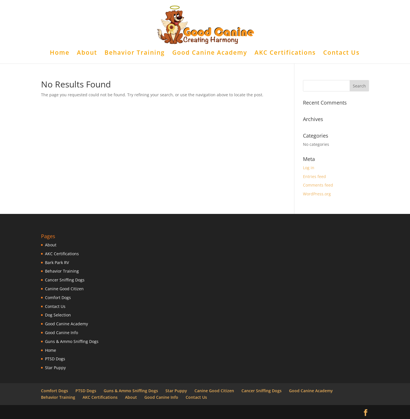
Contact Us (341, 53)
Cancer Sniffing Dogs (65, 280)
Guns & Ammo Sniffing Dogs (72, 341)
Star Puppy (55, 367)
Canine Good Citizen (64, 288)
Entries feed (314, 176)
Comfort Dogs (58, 297)
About (87, 53)
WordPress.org (317, 194)
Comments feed (318, 185)
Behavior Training (134, 53)
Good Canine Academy (209, 53)
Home (59, 53)
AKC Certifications (285, 53)
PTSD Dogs (55, 358)
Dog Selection (58, 315)
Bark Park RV (57, 262)
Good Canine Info (61, 332)
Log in (308, 167)
